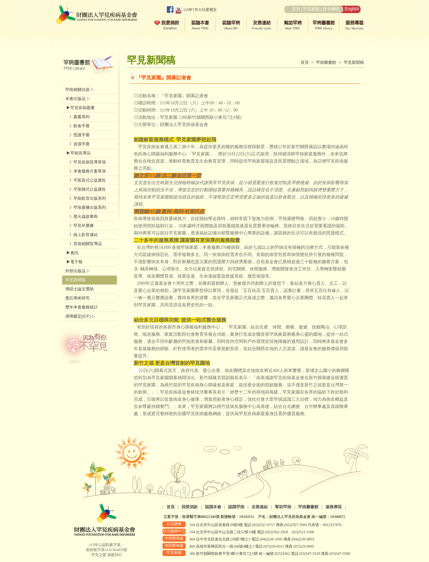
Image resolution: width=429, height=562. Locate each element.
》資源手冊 (77, 144)
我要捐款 (190, 506)
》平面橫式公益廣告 (85, 189)
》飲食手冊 (77, 125)
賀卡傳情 (331, 9)
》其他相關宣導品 (83, 243)
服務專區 (334, 506)
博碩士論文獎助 (79, 289)
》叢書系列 (77, 116)
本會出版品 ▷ (78, 98)
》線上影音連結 (81, 234)
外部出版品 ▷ (78, 270)
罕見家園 (311, 9)
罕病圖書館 (327, 62)
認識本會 (213, 506)
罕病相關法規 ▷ (80, 89)
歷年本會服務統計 (81, 307)
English (352, 8)
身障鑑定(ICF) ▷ (80, 316)
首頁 (296, 9)
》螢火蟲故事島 (81, 216)
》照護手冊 (77, 135)
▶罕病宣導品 (78, 153)
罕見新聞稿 (354, 62)
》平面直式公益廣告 (85, 180)
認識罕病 (236, 506)
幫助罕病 (283, 506)
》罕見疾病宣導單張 (85, 162)
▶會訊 (72, 252)
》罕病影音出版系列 (85, 198)
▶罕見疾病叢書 (80, 107)
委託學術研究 (77, 298)
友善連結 (260, 506)
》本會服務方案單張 (85, 171)
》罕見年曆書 (79, 225)
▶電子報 (74, 261)
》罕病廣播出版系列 (85, 207)
